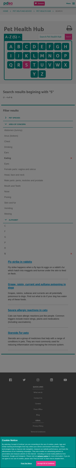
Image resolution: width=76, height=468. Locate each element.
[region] (38, 452)
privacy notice (43, 456)
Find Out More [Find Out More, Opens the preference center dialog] (26, 463)
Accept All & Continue (45, 463)
